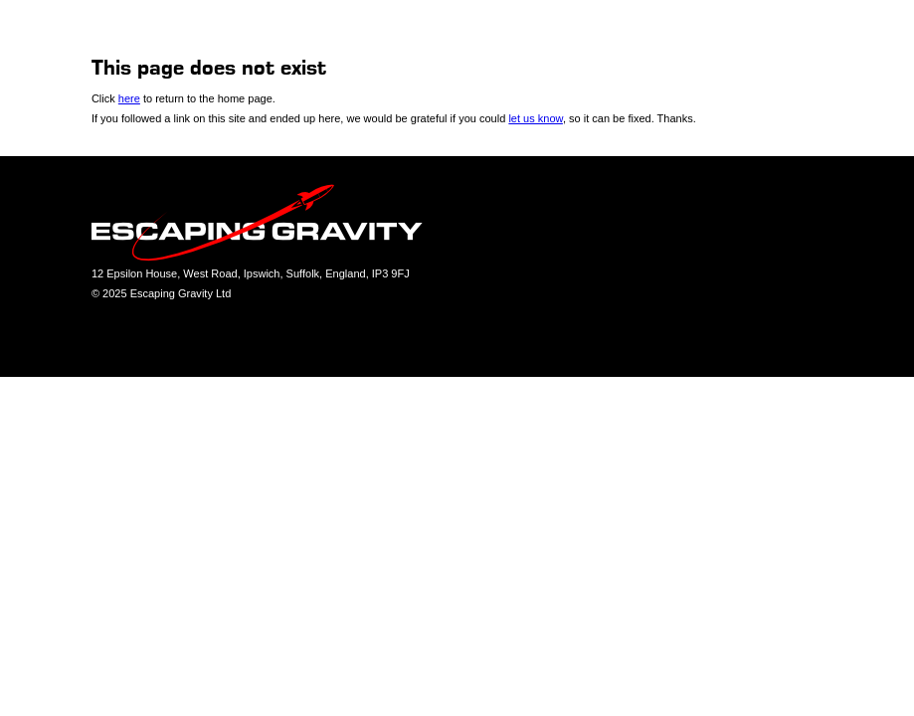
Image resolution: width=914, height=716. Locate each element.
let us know (535, 118)
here (129, 98)
